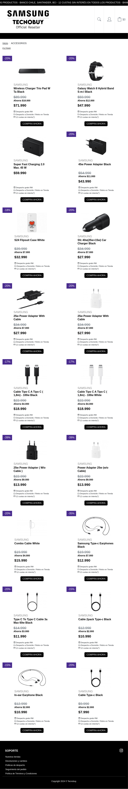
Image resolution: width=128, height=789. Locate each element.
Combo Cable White (27, 543)
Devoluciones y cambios (16, 761)
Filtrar (7, 48)
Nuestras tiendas (12, 757)
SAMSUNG (21, 84)
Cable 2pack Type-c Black (94, 619)
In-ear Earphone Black (28, 695)
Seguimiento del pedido (15, 769)
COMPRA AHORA (32, 123)
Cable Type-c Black (90, 695)
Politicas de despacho (15, 765)
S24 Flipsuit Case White (29, 240)
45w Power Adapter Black (94, 164)
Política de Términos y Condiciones (21, 773)
